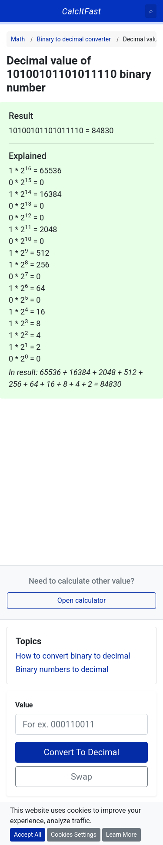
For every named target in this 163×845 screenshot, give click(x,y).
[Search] (150, 11)
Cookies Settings (73, 834)
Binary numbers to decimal (62, 669)
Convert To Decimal (82, 752)
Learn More (121, 834)
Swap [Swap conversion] (81, 776)
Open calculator (81, 600)
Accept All (27, 834)
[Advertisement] (81, 480)
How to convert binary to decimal (73, 655)
